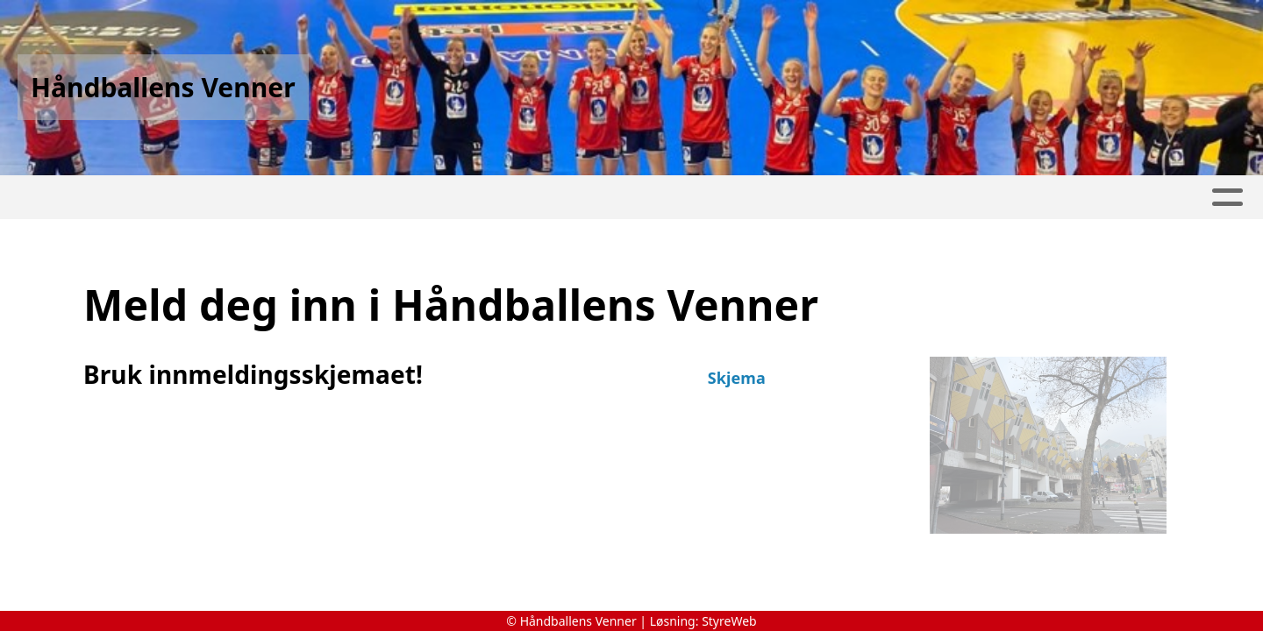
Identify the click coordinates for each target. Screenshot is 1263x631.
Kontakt (1149, 197)
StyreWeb (729, 621)
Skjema (737, 377)
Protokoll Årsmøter (992, 197)
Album (447, 197)
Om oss (841, 197)
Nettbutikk (355, 197)
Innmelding (542, 197)
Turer (265, 197)
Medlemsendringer (695, 197)
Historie (176, 197)
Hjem (91, 197)
